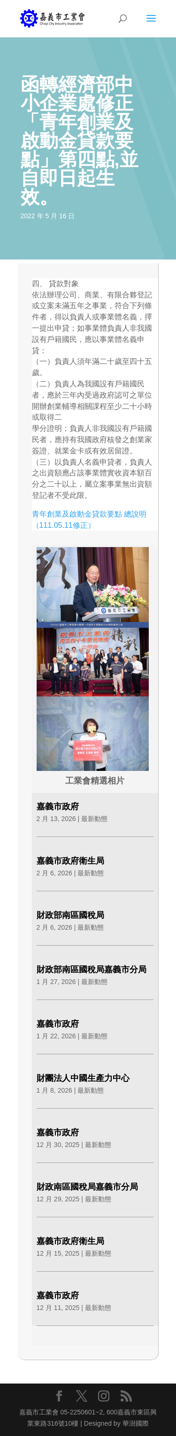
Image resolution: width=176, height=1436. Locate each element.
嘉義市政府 (58, 806)
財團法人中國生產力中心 (83, 1078)
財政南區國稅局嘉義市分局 (87, 1187)
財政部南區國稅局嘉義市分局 (91, 969)
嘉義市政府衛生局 (70, 861)
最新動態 (94, 818)
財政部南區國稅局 (70, 915)
